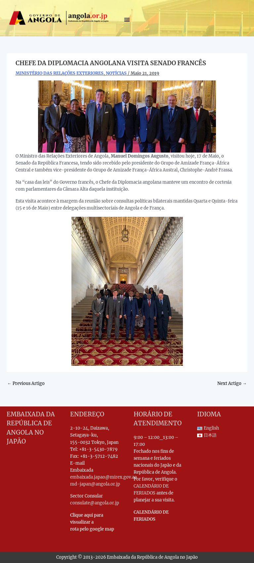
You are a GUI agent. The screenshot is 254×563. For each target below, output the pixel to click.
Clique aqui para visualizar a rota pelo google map (92, 522)
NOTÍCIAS (116, 73)
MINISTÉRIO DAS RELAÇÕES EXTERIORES (60, 73)
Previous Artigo (26, 383)
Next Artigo (232, 383)
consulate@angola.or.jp (94, 502)
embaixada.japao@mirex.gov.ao (103, 477)
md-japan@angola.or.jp (95, 484)
